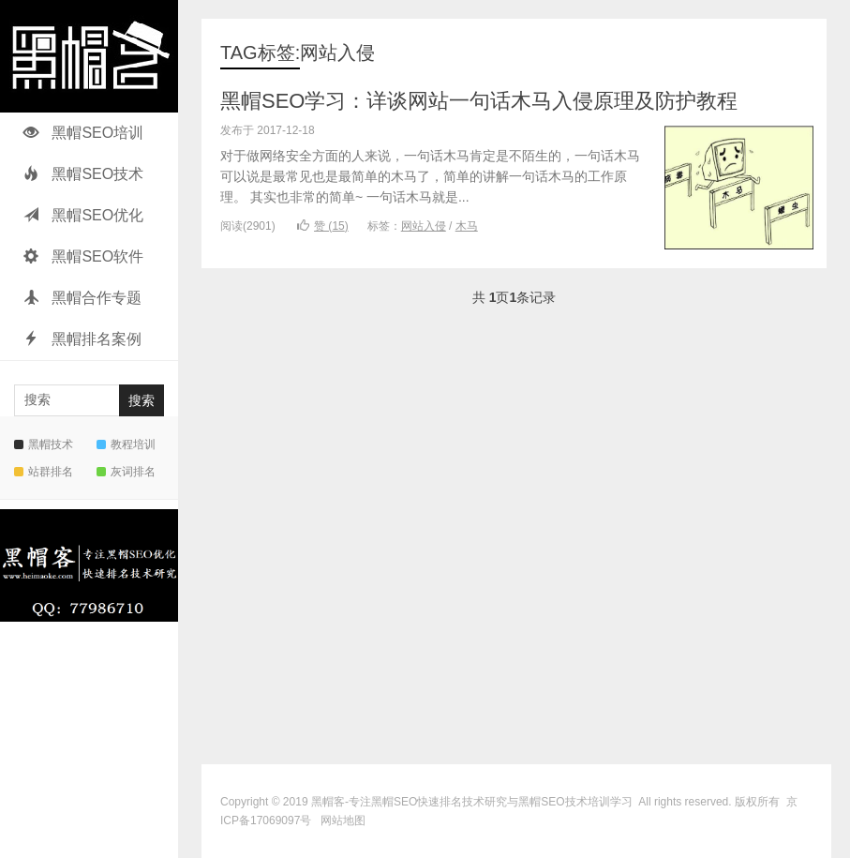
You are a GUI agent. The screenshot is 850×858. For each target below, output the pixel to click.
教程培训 (126, 444)
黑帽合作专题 (82, 298)
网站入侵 (423, 226)
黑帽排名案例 (82, 339)
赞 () (323, 226)
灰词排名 (126, 471)
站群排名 (43, 471)
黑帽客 (328, 801)
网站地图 (343, 820)
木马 (466, 226)
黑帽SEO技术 (83, 174)
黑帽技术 (43, 444)
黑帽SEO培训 (83, 133)
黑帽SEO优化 (83, 215)
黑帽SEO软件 (83, 256)
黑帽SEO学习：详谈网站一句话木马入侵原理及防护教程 (479, 101)
